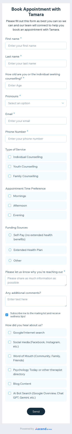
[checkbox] (36, 157)
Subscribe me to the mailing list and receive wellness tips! (35, 315)
